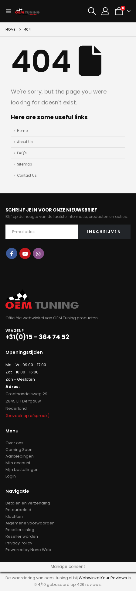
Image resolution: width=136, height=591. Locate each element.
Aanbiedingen (19, 456)
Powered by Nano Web (28, 550)
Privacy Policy (18, 543)
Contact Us (27, 175)
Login (10, 476)
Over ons (14, 443)
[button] (10, 11)
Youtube (25, 253)
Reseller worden (21, 536)
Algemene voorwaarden (30, 523)
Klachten (14, 516)
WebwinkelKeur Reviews (103, 578)
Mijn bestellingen (22, 469)
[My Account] (105, 11)
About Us (25, 142)
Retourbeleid (18, 510)
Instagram (38, 253)
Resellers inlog (19, 530)
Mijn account (17, 463)
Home (22, 130)
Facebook (11, 253)
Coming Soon (18, 449)
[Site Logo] (27, 11)
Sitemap (24, 164)
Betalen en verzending (27, 503)
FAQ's (22, 153)
